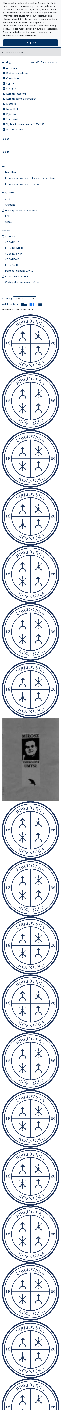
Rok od (5, 138)
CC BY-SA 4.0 (11, 265)
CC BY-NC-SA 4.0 (14, 253)
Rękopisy (11, 114)
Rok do (5, 151)
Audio (8, 199)
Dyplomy (11, 83)
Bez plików (11, 172)
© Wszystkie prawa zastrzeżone (22, 282)
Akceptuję (30, 42)
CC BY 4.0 (10, 236)
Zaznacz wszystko (49, 62)
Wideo (8, 221)
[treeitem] (30, 68)
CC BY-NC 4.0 (12, 242)
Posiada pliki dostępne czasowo (22, 184)
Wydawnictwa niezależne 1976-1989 (25, 124)
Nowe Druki (12, 109)
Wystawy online (14, 129)
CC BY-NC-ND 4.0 (14, 248)
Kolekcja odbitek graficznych (21, 98)
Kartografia (12, 88)
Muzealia (11, 103)
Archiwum (11, 68)
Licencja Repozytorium (17, 276)
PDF (7, 216)
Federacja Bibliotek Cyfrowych (21, 210)
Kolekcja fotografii (16, 93)
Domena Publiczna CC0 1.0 (19, 270)
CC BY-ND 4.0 (12, 259)
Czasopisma (12, 78)
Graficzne (10, 204)
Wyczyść (35, 62)
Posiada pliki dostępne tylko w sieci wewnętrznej (30, 178)
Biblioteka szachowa (17, 73)
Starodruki (12, 119)
